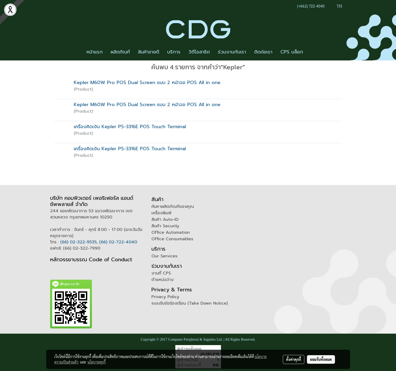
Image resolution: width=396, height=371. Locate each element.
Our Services (164, 256)
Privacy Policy (165, 297)
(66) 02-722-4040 (118, 242)
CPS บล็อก (291, 52)
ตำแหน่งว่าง (162, 280)
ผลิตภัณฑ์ (120, 52)
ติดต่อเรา (263, 52)
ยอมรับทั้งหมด (321, 359)
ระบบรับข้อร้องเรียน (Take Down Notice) (189, 303)
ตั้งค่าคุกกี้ (293, 359)
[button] (312, 52)
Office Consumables (172, 239)
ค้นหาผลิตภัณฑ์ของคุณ (172, 206)
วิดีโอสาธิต (199, 52)
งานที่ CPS (161, 273)
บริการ (173, 52)
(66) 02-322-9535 (78, 242)
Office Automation (170, 232)
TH (336, 6)
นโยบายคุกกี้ (97, 362)
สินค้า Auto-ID (164, 219)
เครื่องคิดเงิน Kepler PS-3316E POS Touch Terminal (130, 126)
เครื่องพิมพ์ (161, 213)
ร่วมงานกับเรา (232, 52)
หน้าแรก (94, 52)
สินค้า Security (165, 226)
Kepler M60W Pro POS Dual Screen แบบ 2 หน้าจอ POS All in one (147, 82)
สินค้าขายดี (148, 52)
